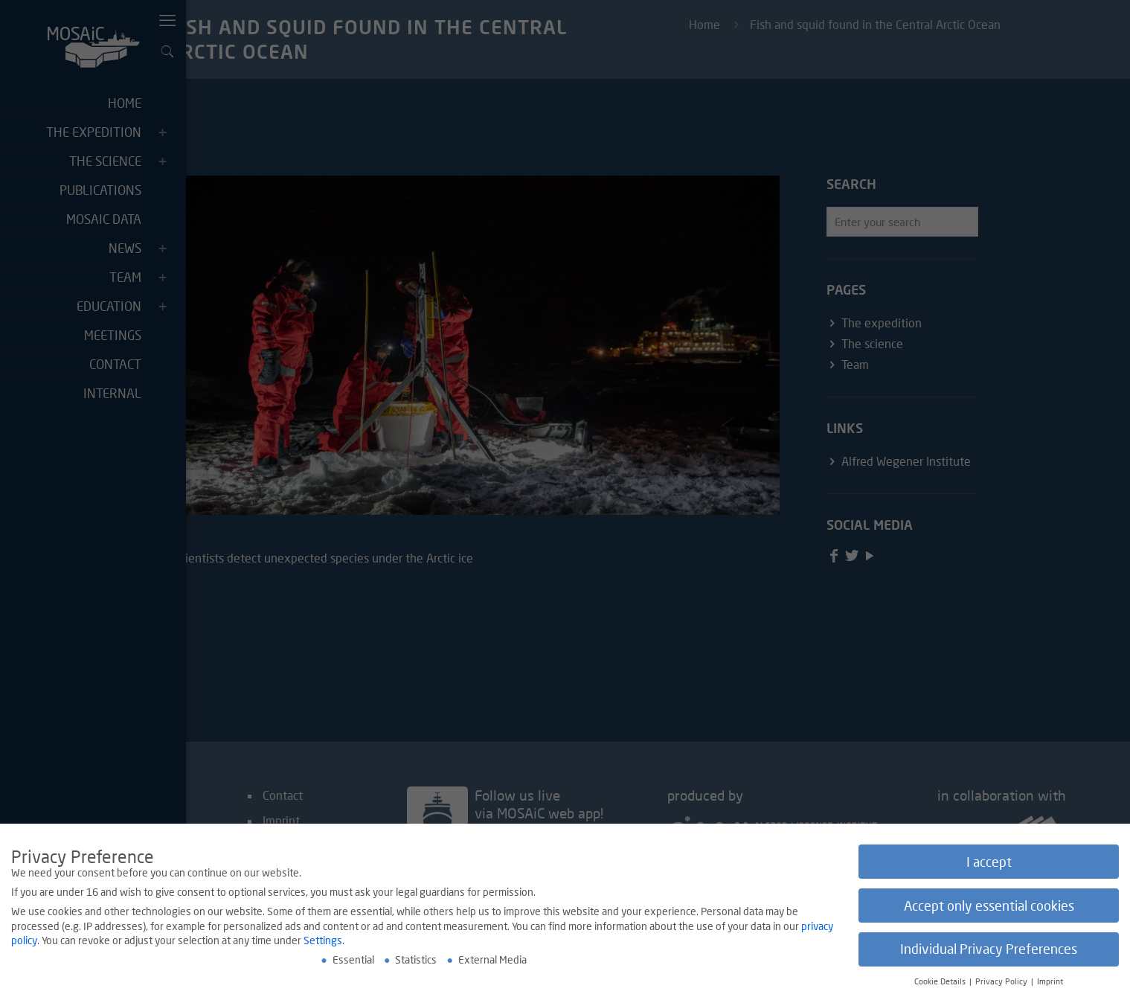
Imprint (1050, 982)
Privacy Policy (1002, 982)
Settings (323, 941)
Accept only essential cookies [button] (989, 906)
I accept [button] (989, 862)
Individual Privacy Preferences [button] (988, 950)
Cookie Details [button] (941, 982)
